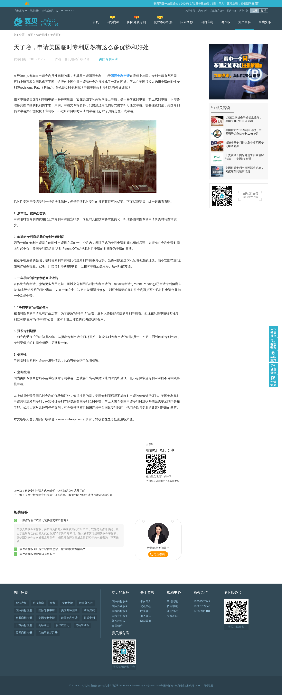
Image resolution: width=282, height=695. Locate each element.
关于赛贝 (190, 10)
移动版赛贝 (47, 10)
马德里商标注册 (48, 632)
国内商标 (186, 22)
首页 (96, 22)
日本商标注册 (24, 625)
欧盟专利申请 (69, 617)
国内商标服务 (120, 611)
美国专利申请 (108, 59)
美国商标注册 (69, 610)
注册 (254, 10)
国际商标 (113, 22)
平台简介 (145, 601)
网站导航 (145, 620)
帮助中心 (243, 10)
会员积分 (117, 625)
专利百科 (56, 34)
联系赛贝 (145, 611)
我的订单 (203, 10)
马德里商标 (82, 625)
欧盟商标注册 (24, 617)
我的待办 (231, 10)
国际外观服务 (120, 606)
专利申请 (67, 602)
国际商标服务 (120, 601)
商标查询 (19, 10)
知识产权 (21, 602)
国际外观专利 (136, 22)
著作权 (225, 22)
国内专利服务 (120, 616)
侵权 (53, 602)
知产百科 (244, 22)
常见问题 (172, 601)
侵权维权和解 (163, 22)
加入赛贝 (145, 616)
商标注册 (43, 625)
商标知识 (89, 610)
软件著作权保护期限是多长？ (37, 554)
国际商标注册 (24, 610)
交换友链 (172, 616)
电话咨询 (159, 554)
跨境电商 (38, 602)
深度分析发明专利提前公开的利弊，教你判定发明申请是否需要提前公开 (68, 494)
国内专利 (207, 22)
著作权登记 (62, 625)
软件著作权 (86, 602)
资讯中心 (145, 606)
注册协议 (172, 611)
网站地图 (208, 685)
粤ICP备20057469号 (152, 685)
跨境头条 (265, 22)
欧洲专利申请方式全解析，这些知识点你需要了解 (55, 490)
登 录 (263, 10)
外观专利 (89, 617)
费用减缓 (172, 606)
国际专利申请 (46, 610)
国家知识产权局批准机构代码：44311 (183, 685)
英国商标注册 (24, 632)
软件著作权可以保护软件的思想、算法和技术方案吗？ (52, 549)
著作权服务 (118, 620)
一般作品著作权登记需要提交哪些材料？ (44, 520)
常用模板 (34, 10)
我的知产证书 (217, 10)
